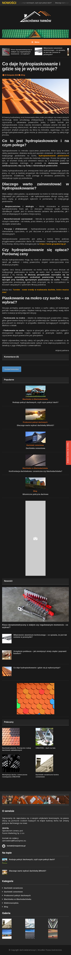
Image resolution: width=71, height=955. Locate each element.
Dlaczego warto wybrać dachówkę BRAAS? (35, 425)
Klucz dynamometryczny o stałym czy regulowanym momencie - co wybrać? (21, 52)
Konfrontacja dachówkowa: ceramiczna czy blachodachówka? (35, 471)
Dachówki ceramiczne (13, 888)
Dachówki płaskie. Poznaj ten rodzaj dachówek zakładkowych (16, 749)
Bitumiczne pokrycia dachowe (35, 494)
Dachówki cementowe (35, 445)
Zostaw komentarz (11, 369)
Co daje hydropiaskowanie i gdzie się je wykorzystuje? (36, 668)
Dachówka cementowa (35, 448)
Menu (35, 42)
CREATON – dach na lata (45, 748)
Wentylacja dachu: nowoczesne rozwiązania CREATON (14, 776)
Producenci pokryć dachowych (35, 422)
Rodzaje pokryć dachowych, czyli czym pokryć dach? (34, 3)
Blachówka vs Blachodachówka (35, 399)
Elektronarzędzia (11, 903)
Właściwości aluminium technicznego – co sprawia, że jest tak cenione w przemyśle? (54, 51)
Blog (23, 75)
